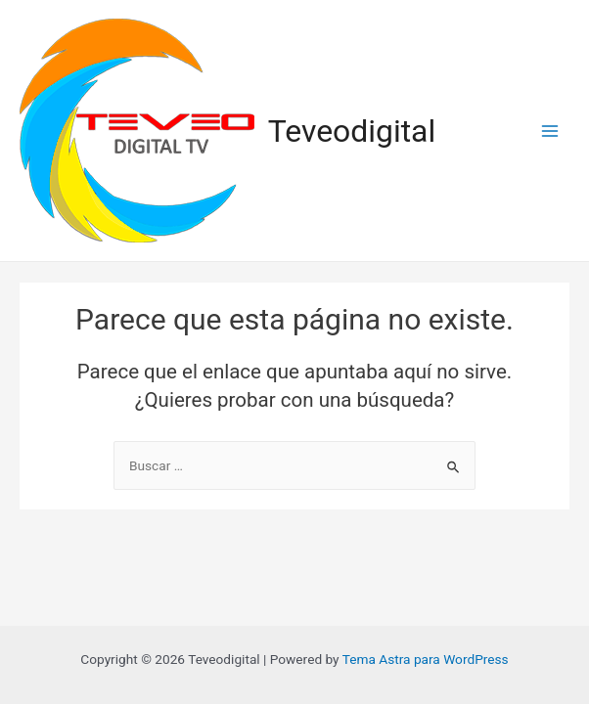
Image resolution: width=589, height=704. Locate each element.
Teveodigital (352, 131)
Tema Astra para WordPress (425, 659)
